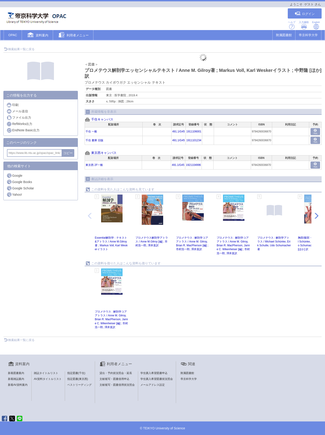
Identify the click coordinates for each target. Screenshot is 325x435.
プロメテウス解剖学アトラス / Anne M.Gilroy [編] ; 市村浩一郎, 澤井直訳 (151, 241)
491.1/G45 (178, 131)
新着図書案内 (16, 373)
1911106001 (193, 131)
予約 (315, 132)
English (316, 25)
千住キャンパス (102, 119)
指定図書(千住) (76, 373)
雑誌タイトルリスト (46, 373)
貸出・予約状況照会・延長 (116, 373)
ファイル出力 (19, 117)
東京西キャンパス (103, 153)
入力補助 (304, 25)
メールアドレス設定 (152, 384)
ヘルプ (291, 25)
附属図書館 (284, 35)
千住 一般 (91, 131)
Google (14, 175)
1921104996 (193, 165)
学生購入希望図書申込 (153, 373)
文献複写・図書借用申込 (114, 379)
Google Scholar (20, 188)
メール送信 (17, 111)
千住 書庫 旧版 (94, 140)
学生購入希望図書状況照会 (156, 379)
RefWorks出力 (19, 124)
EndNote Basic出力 (23, 130)
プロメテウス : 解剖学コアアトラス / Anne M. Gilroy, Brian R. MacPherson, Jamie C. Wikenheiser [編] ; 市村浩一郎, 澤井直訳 (233, 245)
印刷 (13, 105)
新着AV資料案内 (18, 384)
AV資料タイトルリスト (48, 379)
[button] (37, 35)
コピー (68, 153)
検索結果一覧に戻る (19, 49)
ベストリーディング (79, 384)
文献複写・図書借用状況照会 (117, 384)
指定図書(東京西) (77, 379)
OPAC (12, 35)
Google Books (19, 181)
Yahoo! (14, 194)
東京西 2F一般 (94, 165)
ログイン (305, 14)
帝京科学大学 (308, 35)
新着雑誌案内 (16, 379)
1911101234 (193, 140)
